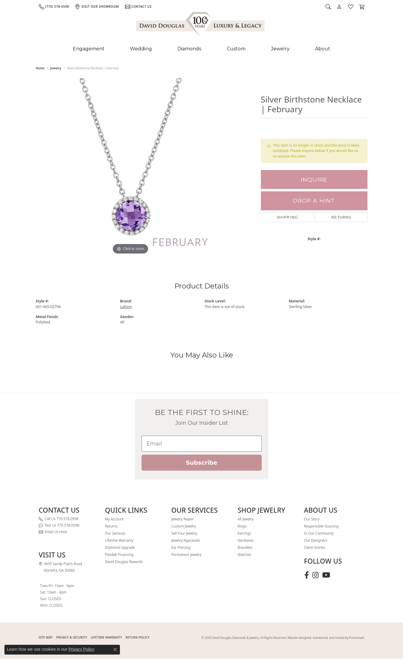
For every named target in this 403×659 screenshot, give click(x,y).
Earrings (244, 533)
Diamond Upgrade (120, 547)
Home (40, 68)
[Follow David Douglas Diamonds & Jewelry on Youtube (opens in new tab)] (326, 575)
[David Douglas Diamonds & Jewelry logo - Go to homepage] (200, 26)
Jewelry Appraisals (185, 540)
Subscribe (201, 462)
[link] (54, 6)
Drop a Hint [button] (314, 200)
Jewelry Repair (182, 519)
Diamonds (189, 49)
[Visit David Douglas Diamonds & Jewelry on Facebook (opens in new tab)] (306, 575)
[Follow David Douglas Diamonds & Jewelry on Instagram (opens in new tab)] (315, 575)
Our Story (311, 519)
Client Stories (314, 547)
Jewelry (280, 49)
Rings (242, 526)
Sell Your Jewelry (184, 533)
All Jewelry (246, 519)
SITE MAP (46, 637)
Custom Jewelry (183, 526)
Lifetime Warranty (119, 540)
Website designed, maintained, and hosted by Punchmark (325, 638)
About (322, 49)
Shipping (287, 217)
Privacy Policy (81, 649)
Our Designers (315, 540)
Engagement (89, 49)
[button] (328, 6)
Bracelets (245, 547)
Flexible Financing (119, 554)
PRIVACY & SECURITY (71, 637)
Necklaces (246, 540)
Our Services (115, 533)
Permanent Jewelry (186, 554)
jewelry (55, 68)
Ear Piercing (181, 547)
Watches (244, 554)
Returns (341, 217)
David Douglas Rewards (124, 561)
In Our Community (319, 533)
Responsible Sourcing (321, 526)
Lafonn (126, 306)
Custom (236, 49)
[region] (130, 167)
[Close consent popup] (115, 649)
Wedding (141, 49)
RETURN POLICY (138, 637)
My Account (114, 519)
